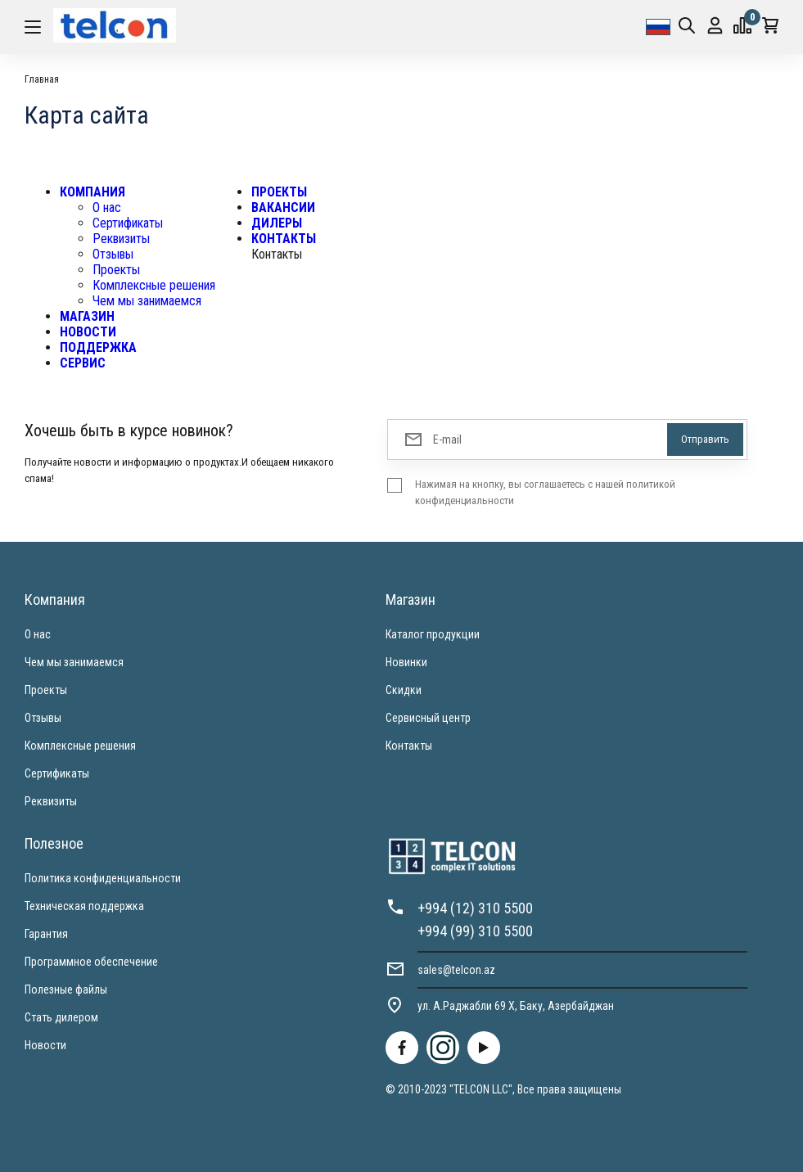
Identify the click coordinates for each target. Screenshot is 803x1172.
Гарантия (46, 933)
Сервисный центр (428, 717)
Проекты (116, 269)
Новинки (406, 662)
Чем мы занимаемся (146, 301)
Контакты (409, 745)
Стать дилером (61, 1017)
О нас (106, 207)
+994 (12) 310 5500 (475, 908)
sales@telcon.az (456, 969)
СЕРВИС (83, 363)
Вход (715, 25)
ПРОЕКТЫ (279, 192)
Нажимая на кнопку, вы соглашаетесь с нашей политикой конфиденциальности (545, 492)
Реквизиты (121, 238)
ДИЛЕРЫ (276, 223)
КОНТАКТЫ (283, 238)
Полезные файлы (66, 989)
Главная (42, 79)
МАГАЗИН (87, 316)
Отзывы (112, 254)
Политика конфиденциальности (103, 878)
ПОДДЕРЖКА (98, 347)
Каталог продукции (433, 634)
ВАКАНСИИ (283, 207)
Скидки (404, 689)
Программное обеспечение (91, 961)
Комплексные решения (153, 285)
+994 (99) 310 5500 (475, 931)
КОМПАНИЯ (92, 192)
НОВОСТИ (88, 332)
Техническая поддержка (84, 906)
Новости (45, 1045)
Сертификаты (127, 223)
